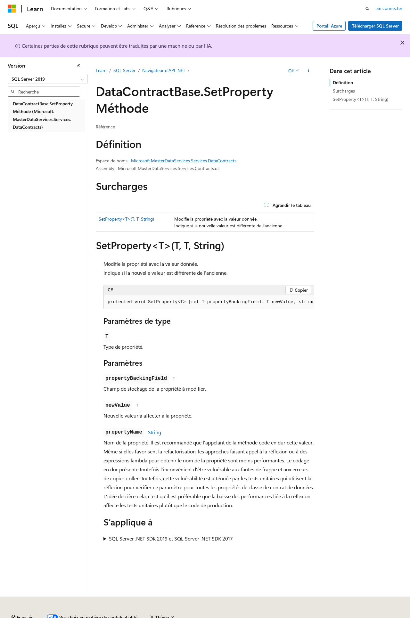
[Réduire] (78, 65)
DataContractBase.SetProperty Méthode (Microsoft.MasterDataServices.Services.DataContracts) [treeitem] (43, 115)
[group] (208, 302)
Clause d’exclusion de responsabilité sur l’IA (50, 615)
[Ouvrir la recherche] (367, 8)
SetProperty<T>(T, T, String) (126, 219)
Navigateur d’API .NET (163, 70)
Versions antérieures (119, 615)
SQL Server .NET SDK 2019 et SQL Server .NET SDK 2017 (171, 538)
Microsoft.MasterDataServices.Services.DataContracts (183, 161)
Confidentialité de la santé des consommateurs (288, 615)
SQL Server (124, 70)
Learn (101, 70)
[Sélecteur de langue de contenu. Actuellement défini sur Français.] (22, 600)
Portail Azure (329, 26)
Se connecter (389, 8)
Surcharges (344, 91)
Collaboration (181, 615)
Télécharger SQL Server (375, 26)
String (154, 432)
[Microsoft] (12, 8)
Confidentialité (216, 615)
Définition (343, 82)
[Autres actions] (308, 71)
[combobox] (48, 79)
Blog (151, 615)
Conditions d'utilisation (369, 615)
